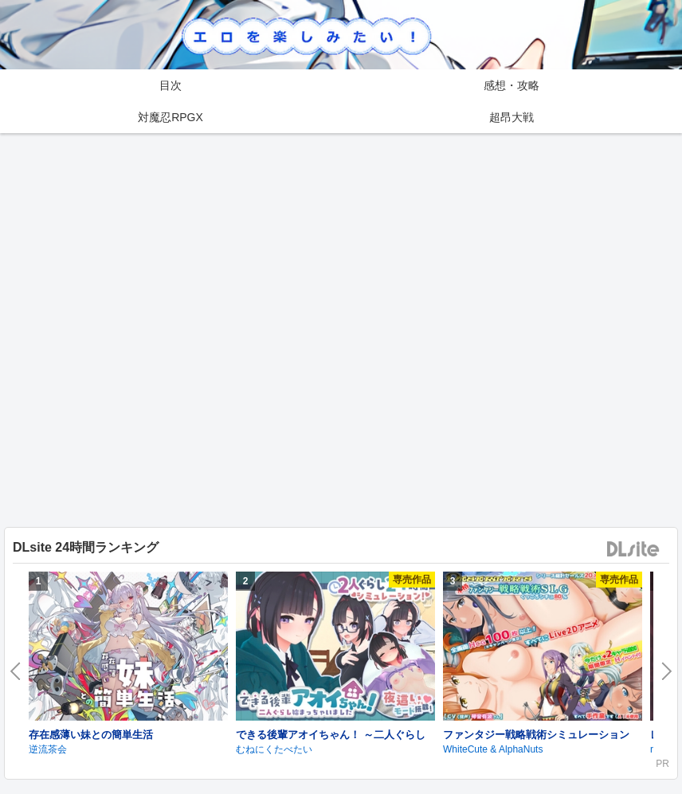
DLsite (633, 550)
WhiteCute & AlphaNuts (493, 749)
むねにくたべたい (274, 749)
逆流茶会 (48, 749)
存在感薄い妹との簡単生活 (91, 735)
